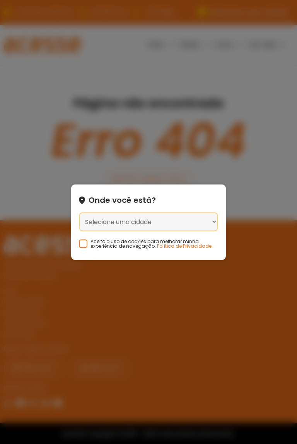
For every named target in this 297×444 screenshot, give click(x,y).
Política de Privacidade (184, 245)
